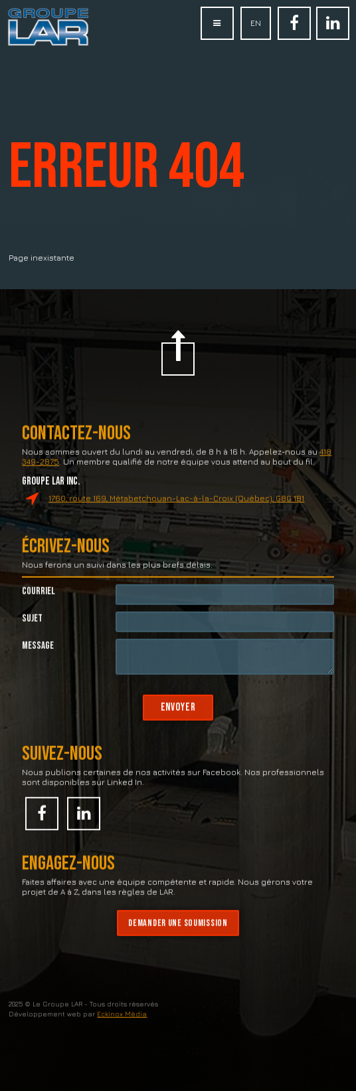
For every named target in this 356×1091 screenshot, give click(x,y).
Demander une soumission (178, 940)
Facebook (294, 30)
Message (38, 663)
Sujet (32, 636)
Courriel (38, 608)
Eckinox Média (122, 1031)
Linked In (332, 30)
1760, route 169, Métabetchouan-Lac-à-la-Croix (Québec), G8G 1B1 (176, 516)
